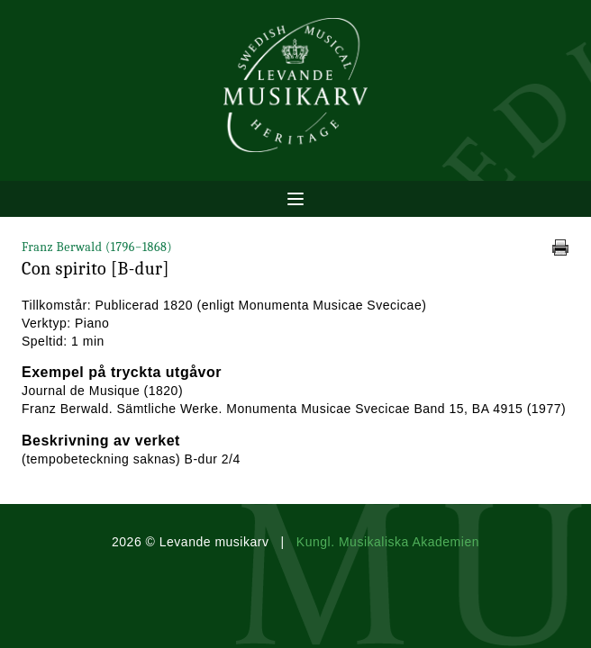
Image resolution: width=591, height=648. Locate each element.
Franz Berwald (97, 247)
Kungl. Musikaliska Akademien (387, 542)
